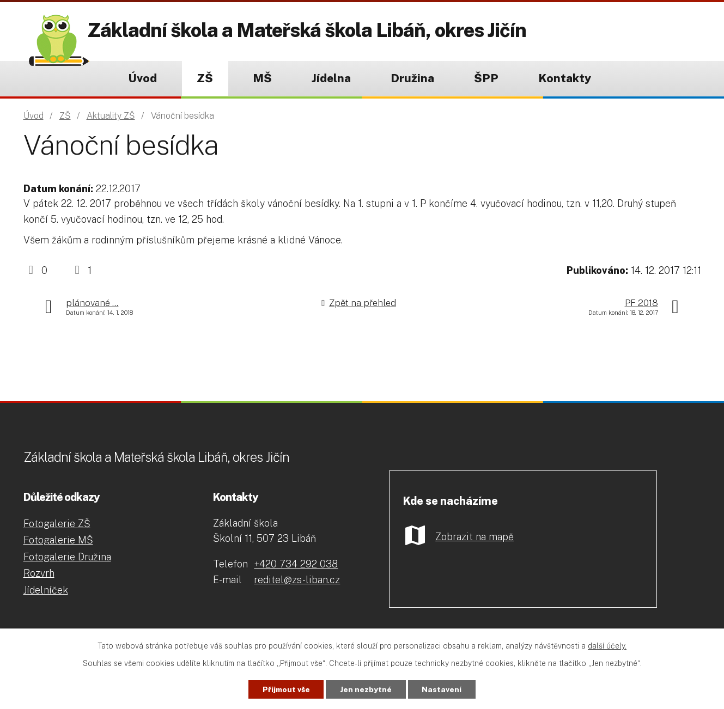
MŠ (262, 78)
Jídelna (331, 78)
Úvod (142, 78)
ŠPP (486, 78)
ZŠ (205, 78)
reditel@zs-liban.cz (297, 579)
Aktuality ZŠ (111, 116)
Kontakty (564, 78)
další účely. (607, 645)
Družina (412, 78)
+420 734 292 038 (296, 564)
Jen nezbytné (366, 688)
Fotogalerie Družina (67, 557)
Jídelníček (45, 590)
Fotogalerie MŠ (58, 540)
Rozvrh (38, 573)
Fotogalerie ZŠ (56, 523)
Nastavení (445, 688)
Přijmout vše (283, 688)
